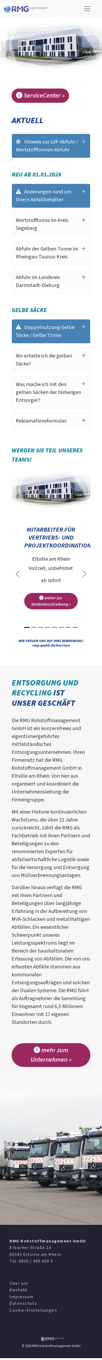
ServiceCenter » (40, 95)
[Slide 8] (75, 627)
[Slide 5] (54, 627)
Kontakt (18, 1290)
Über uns (18, 1283)
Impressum (21, 1297)
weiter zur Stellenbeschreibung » (51, 601)
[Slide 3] (40, 627)
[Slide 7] (68, 627)
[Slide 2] (33, 627)
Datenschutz (23, 1303)
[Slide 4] (47, 627)
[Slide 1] (27, 627)
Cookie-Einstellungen (33, 1310)
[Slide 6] (61, 627)
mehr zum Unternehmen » (51, 1055)
